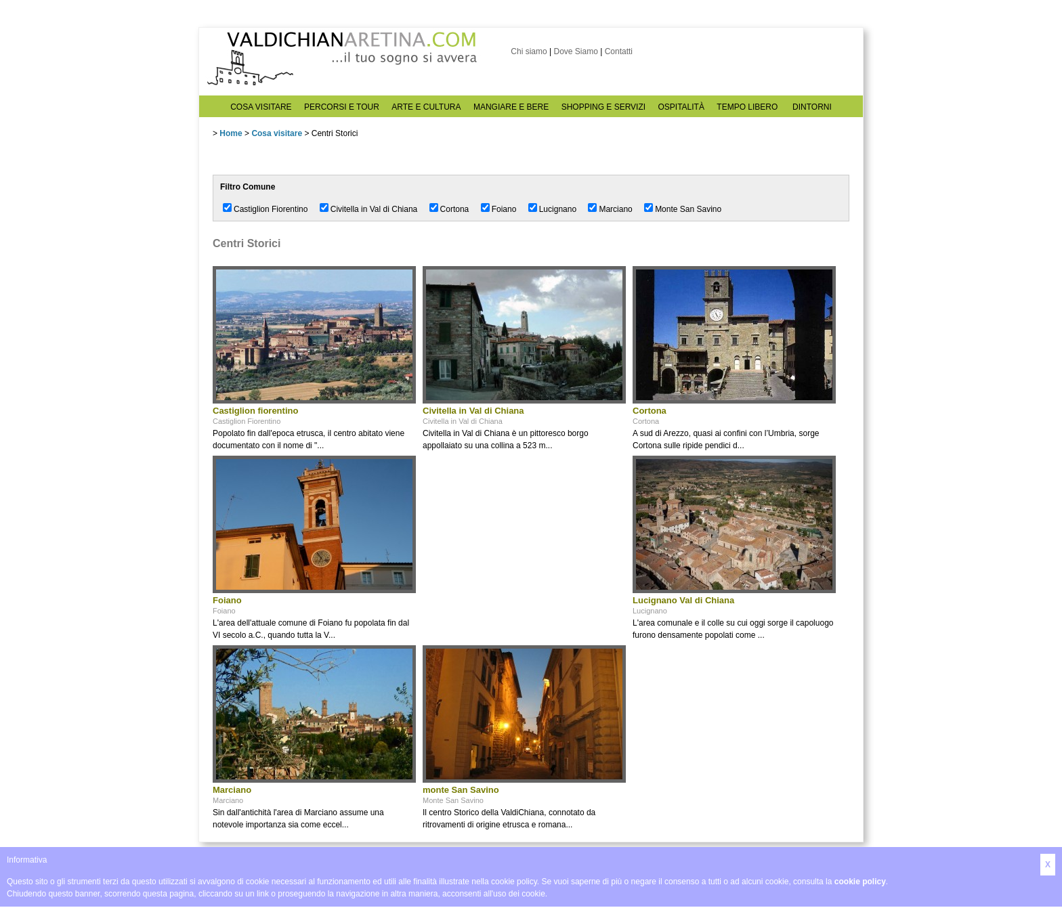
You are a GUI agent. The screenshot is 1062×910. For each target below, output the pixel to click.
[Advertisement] (524, 540)
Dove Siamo (575, 51)
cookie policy (860, 881)
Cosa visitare (276, 133)
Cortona (454, 209)
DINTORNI (812, 107)
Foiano (504, 209)
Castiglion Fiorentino (270, 209)
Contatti (619, 51)
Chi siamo (529, 51)
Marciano (615, 209)
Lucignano (557, 209)
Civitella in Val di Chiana (374, 209)
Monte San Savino (688, 209)
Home (230, 133)
